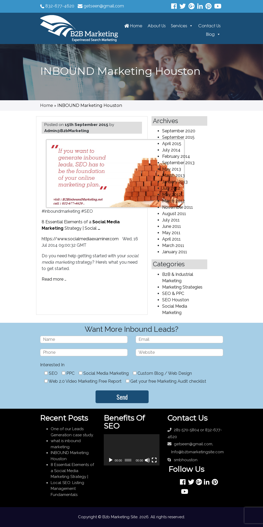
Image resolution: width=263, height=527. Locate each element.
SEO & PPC (173, 293)
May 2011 (171, 232)
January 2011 (174, 251)
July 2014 (171, 150)
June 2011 (171, 226)
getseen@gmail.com (104, 5)
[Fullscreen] (154, 460)
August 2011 (174, 213)
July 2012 (171, 188)
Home (133, 25)
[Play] (110, 460)
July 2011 (171, 220)
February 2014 (176, 156)
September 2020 (178, 130)
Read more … (54, 279)
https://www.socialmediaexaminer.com (80, 238)
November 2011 (177, 207)
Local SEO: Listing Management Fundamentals (67, 488)
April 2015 (171, 143)
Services (179, 25)
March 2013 (173, 175)
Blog (210, 34)
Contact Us (209, 25)
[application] (131, 449)
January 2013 (175, 181)
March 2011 (173, 245)
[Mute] (147, 460)
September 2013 (178, 162)
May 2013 (171, 169)
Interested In (52, 364)
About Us (157, 25)
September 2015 (178, 137)
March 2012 (173, 200)
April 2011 (171, 239)
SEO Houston (175, 299)
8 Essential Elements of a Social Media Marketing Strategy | (72, 470)
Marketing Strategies (182, 287)
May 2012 (171, 194)
